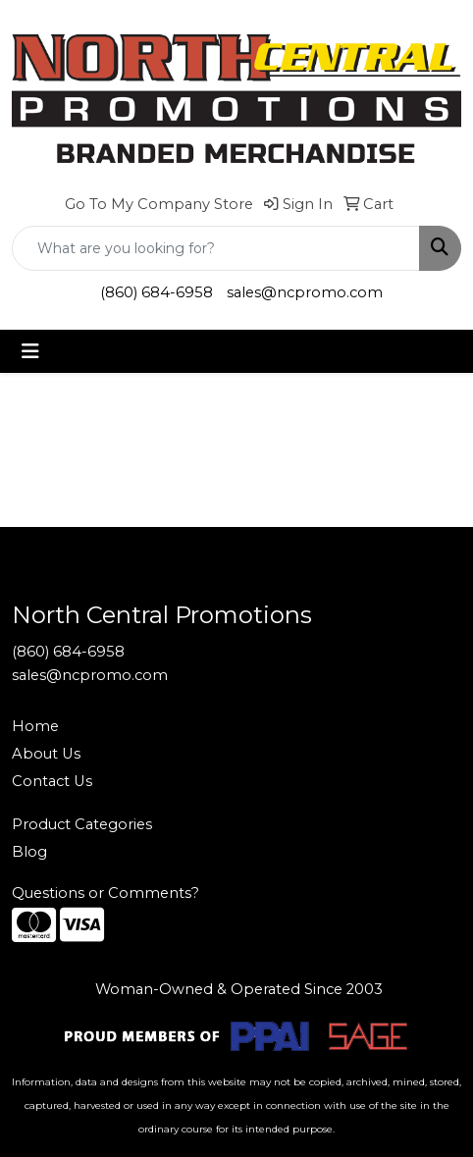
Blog (29, 852)
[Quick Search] (216, 248)
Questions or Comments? (105, 893)
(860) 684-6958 (156, 292)
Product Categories (82, 824)
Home (35, 726)
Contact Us (52, 781)
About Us (46, 754)
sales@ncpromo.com (305, 292)
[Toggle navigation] (30, 351)
